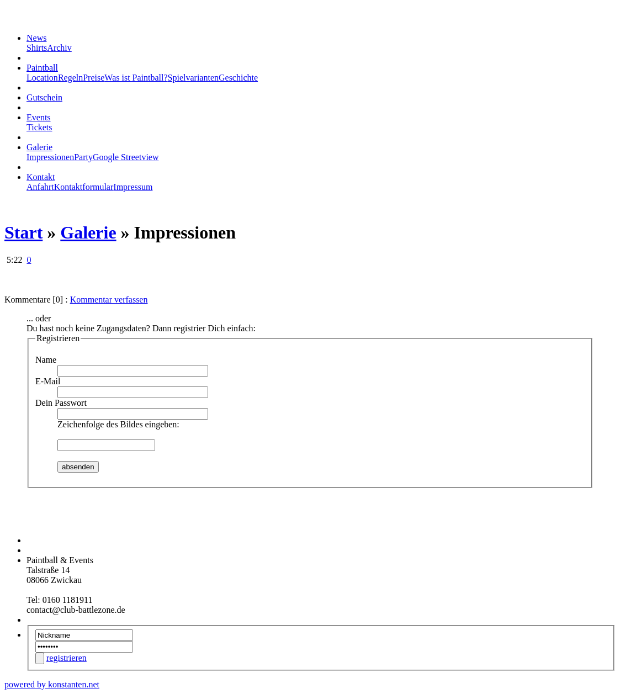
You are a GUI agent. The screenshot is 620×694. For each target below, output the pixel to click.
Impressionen (50, 157)
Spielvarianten (193, 77)
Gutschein (44, 97)
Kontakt (41, 177)
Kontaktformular (84, 187)
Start (23, 232)
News (36, 38)
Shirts (37, 47)
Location (42, 77)
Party (83, 157)
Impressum (132, 187)
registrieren (66, 658)
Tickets (39, 127)
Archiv (59, 47)
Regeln (70, 77)
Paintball (42, 67)
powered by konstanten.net (51, 684)
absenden (78, 467)
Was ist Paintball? (135, 77)
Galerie (39, 147)
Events (39, 117)
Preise (93, 77)
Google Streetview (126, 157)
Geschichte (238, 77)
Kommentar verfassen (109, 299)
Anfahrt (40, 187)
